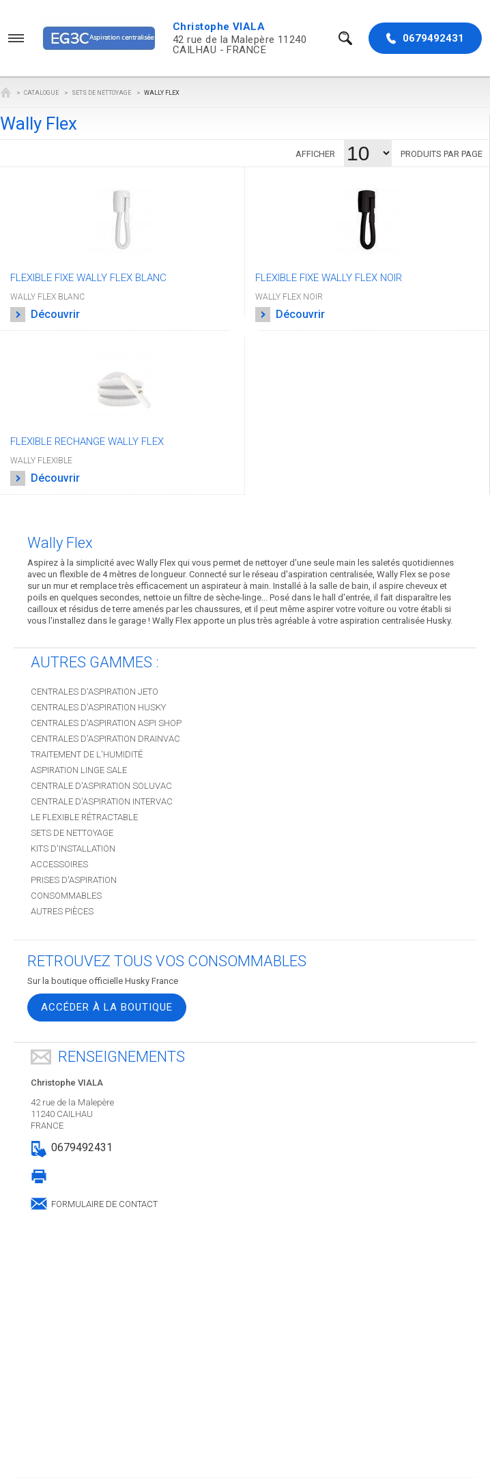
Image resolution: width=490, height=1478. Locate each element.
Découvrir (45, 314)
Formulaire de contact (104, 1202)
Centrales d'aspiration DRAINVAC (105, 739)
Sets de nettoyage (101, 92)
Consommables (66, 895)
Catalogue (41, 92)
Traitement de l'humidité (87, 754)
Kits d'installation (73, 848)
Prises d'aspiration (74, 880)
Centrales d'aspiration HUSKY (98, 707)
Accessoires (59, 864)
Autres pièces (62, 911)
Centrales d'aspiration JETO (94, 691)
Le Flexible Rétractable (84, 817)
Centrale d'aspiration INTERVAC (102, 801)
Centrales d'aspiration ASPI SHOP (106, 723)
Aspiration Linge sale (79, 770)
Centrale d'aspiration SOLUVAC (101, 786)
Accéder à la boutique (107, 1007)
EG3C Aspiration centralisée (5, 92)
